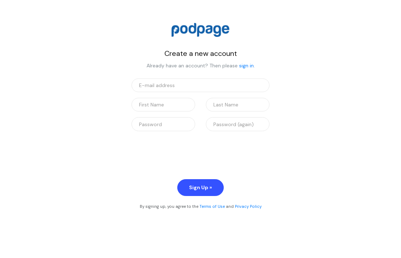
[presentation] (186, 151)
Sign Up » (200, 187)
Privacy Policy (248, 206)
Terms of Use (212, 206)
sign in (246, 65)
